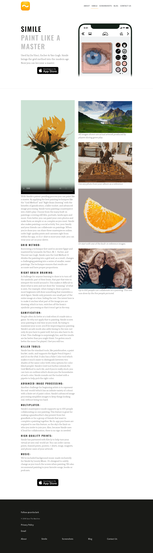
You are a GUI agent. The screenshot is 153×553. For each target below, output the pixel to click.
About (87, 6)
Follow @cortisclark (30, 512)
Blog (116, 6)
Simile (94, 6)
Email (23, 531)
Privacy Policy (27, 525)
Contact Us (125, 6)
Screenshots (105, 6)
